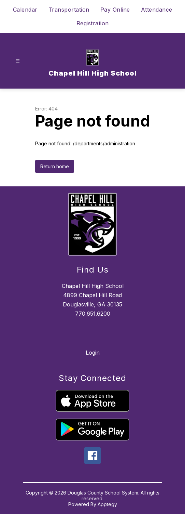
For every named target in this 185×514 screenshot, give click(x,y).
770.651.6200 (92, 313)
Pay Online (115, 9)
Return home (54, 166)
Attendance (156, 9)
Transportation (68, 9)
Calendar (25, 9)
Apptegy (107, 504)
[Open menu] (18, 61)
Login (93, 352)
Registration (92, 23)
